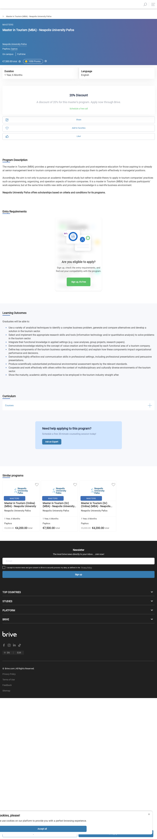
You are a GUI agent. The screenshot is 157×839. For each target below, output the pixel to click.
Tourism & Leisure (21, 16)
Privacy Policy (106, 545)
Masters (3, 16)
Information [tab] (114, 32)
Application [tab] (43, 32)
